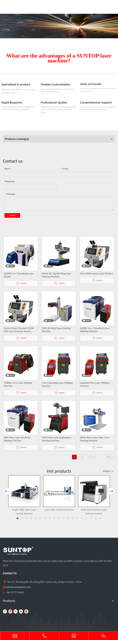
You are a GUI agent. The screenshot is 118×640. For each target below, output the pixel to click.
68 (108, 457)
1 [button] (17, 518)
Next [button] (110, 499)
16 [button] (86, 518)
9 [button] (54, 518)
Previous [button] (7, 499)
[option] (24, 495)
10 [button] (59, 518)
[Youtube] (21, 611)
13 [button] (72, 518)
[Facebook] (5, 611)
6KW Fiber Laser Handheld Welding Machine (17, 439)
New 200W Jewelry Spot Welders (96, 273)
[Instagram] (26, 611)
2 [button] (22, 518)
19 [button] (100, 518)
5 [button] (35, 518)
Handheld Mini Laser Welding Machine (94, 384)
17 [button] (91, 518)
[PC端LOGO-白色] (18, 551)
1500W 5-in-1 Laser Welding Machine (18, 384)
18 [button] (95, 518)
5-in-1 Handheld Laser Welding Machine (57, 384)
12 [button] (68, 518)
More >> (108, 471)
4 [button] (31, 518)
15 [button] (82, 518)
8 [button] (49, 518)
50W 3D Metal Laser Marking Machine (56, 330)
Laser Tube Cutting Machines (59, 509)
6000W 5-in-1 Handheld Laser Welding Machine (95, 330)
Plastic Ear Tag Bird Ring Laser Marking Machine (56, 275)
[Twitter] (16, 611)
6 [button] (40, 518)
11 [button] (63, 518)
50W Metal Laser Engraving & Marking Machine (56, 439)
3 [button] (26, 518)
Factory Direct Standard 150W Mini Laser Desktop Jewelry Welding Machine (19, 330)
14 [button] (77, 518)
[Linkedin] (10, 611)
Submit (12, 215)
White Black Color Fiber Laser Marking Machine (94, 439)
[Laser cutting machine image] (59, 26)
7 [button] (45, 518)
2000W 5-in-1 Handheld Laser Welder (18, 275)
